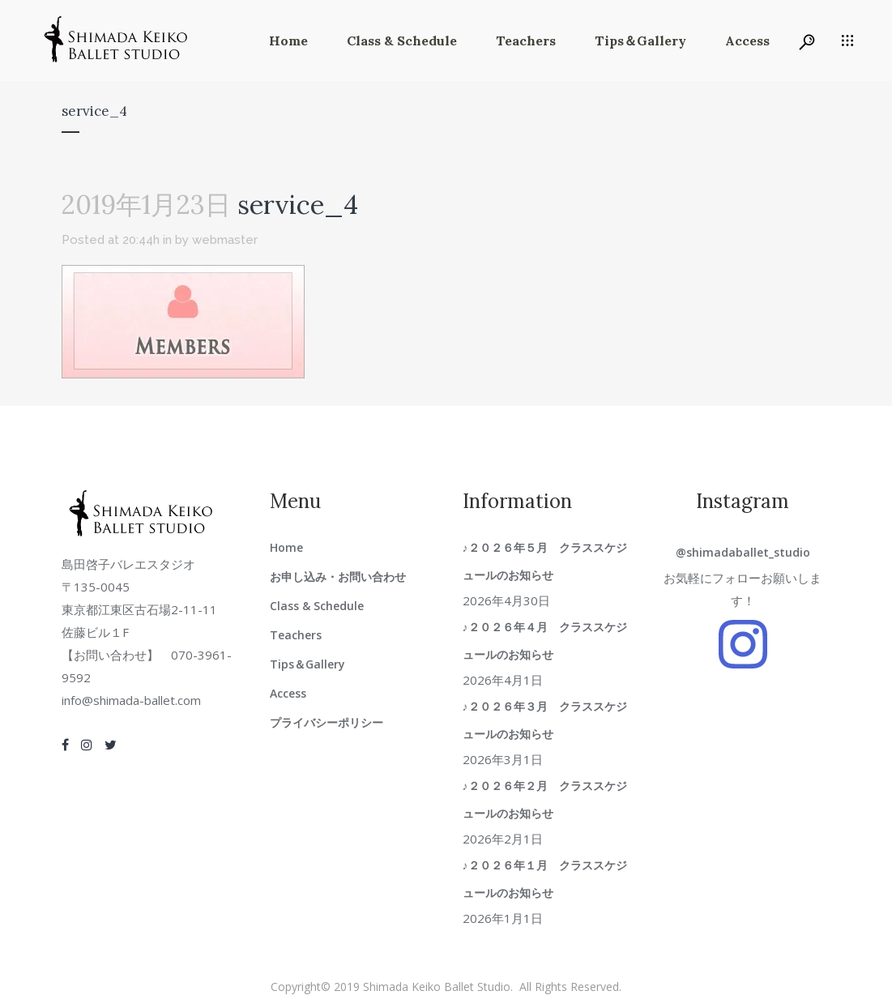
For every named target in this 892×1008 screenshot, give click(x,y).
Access (288, 693)
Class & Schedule (317, 605)
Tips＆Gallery (307, 664)
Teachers (296, 635)
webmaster (225, 240)
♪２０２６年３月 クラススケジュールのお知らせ (545, 719)
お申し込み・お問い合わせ (338, 576)
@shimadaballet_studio (743, 552)
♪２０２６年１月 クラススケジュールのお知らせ (545, 878)
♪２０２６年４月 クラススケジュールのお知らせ (545, 640)
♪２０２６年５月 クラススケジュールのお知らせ (545, 561)
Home (286, 547)
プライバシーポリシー (326, 722)
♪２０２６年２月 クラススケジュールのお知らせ (545, 799)
